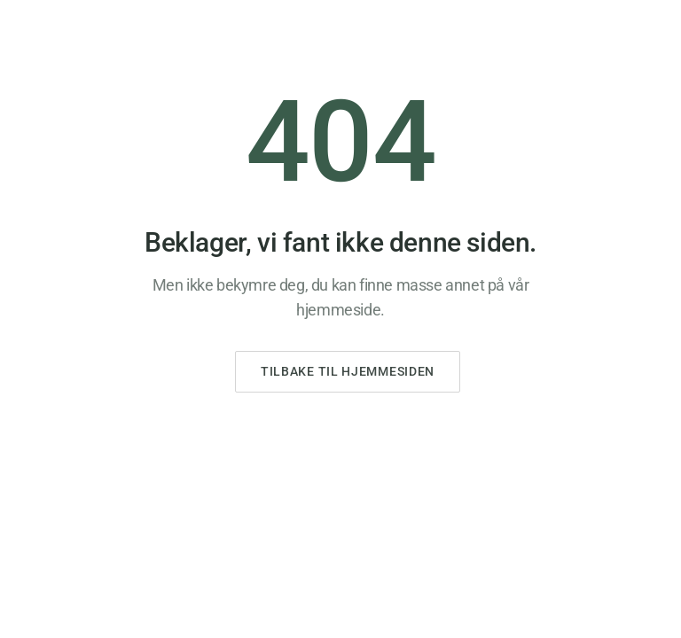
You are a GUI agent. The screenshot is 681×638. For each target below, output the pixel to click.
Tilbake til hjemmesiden (347, 371)
